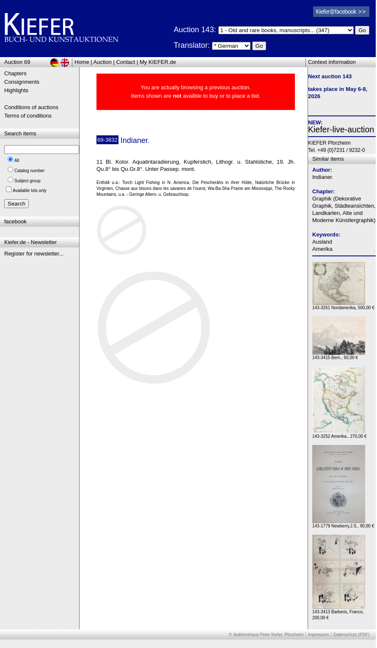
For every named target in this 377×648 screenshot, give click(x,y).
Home (81, 62)
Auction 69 (17, 62)
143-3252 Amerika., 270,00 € (339, 434)
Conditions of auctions (31, 107)
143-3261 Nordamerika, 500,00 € (343, 305)
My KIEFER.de (158, 62)
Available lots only (30, 190)
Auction (103, 62)
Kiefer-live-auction (341, 129)
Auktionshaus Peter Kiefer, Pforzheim (269, 634)
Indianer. (322, 177)
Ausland (322, 242)
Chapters (15, 73)
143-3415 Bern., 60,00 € (338, 355)
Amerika (322, 249)
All (16, 160)
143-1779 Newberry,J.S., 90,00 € (343, 523)
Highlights (16, 90)
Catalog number (29, 170)
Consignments (21, 82)
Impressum (318, 634)
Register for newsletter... (33, 253)
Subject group (27, 180)
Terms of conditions (28, 116)
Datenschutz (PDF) (351, 634)
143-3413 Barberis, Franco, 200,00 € (338, 612)
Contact (125, 62)
